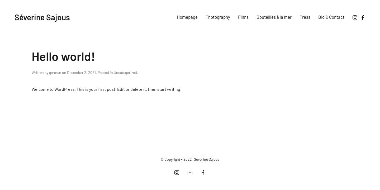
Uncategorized (125, 72)
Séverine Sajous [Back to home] (42, 17)
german (55, 72)
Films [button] (243, 17)
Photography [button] (218, 17)
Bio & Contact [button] (331, 17)
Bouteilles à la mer (274, 17)
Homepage (187, 17)
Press (305, 17)
